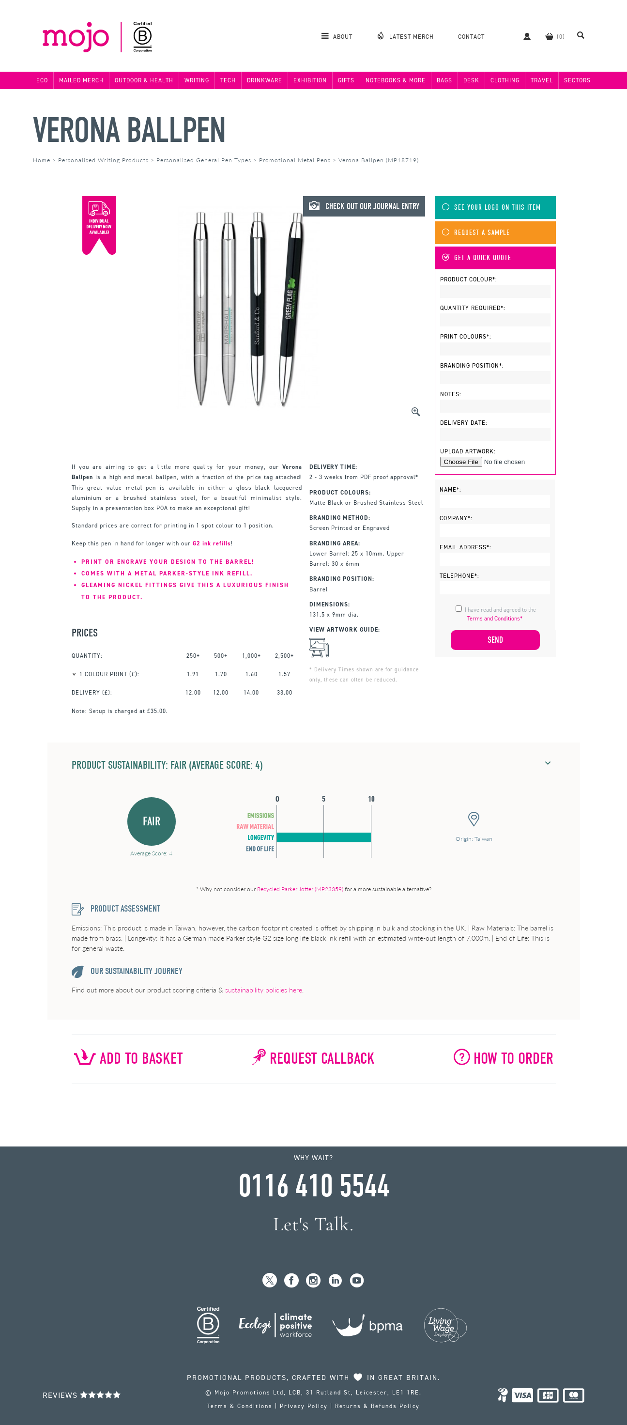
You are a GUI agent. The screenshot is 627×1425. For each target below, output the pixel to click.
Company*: (456, 518)
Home (41, 160)
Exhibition (310, 80)
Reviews (82, 1395)
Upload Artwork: (468, 451)
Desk (471, 80)
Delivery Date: (464, 423)
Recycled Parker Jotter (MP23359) (300, 889)
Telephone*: (459, 576)
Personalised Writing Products (103, 160)
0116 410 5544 (313, 1186)
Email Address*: (465, 547)
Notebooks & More (396, 80)
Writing (196, 80)
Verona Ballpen (129, 130)
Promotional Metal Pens (295, 160)
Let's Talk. (313, 1224)
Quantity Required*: (472, 308)
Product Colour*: (468, 279)
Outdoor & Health (144, 80)
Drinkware (264, 80)
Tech (228, 80)
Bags (444, 80)
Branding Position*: (472, 366)
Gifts (346, 80)
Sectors (577, 80)
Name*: (450, 490)
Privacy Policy (304, 1406)
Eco (42, 80)
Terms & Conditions (240, 1406)
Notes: (450, 394)
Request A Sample (476, 233)
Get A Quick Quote (476, 258)
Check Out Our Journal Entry (364, 206)
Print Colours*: (465, 337)
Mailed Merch (81, 80)
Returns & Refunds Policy (377, 1406)
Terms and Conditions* (494, 618)
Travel (542, 80)
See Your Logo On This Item (491, 207)
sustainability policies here (263, 990)
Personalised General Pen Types (203, 160)
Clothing (505, 80)
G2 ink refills (212, 543)
